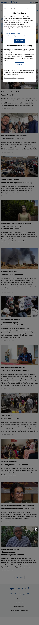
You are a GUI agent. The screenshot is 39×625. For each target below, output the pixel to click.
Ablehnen (19, 64)
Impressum (21, 78)
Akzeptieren (19, 40)
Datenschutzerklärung (16, 56)
